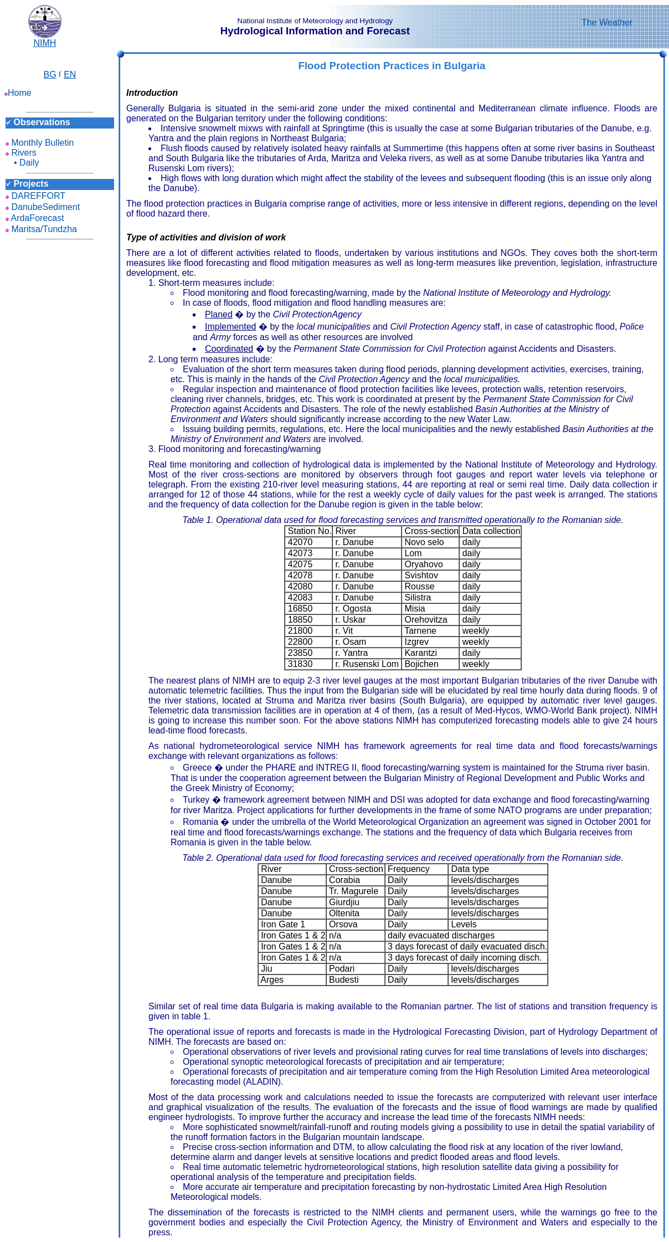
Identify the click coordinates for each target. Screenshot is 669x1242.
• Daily (22, 162)
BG (50, 74)
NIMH (44, 39)
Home (18, 92)
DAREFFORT (35, 196)
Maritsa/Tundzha (41, 229)
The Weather (606, 22)
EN (70, 74)
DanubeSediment (43, 207)
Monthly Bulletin (40, 142)
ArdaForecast (35, 218)
